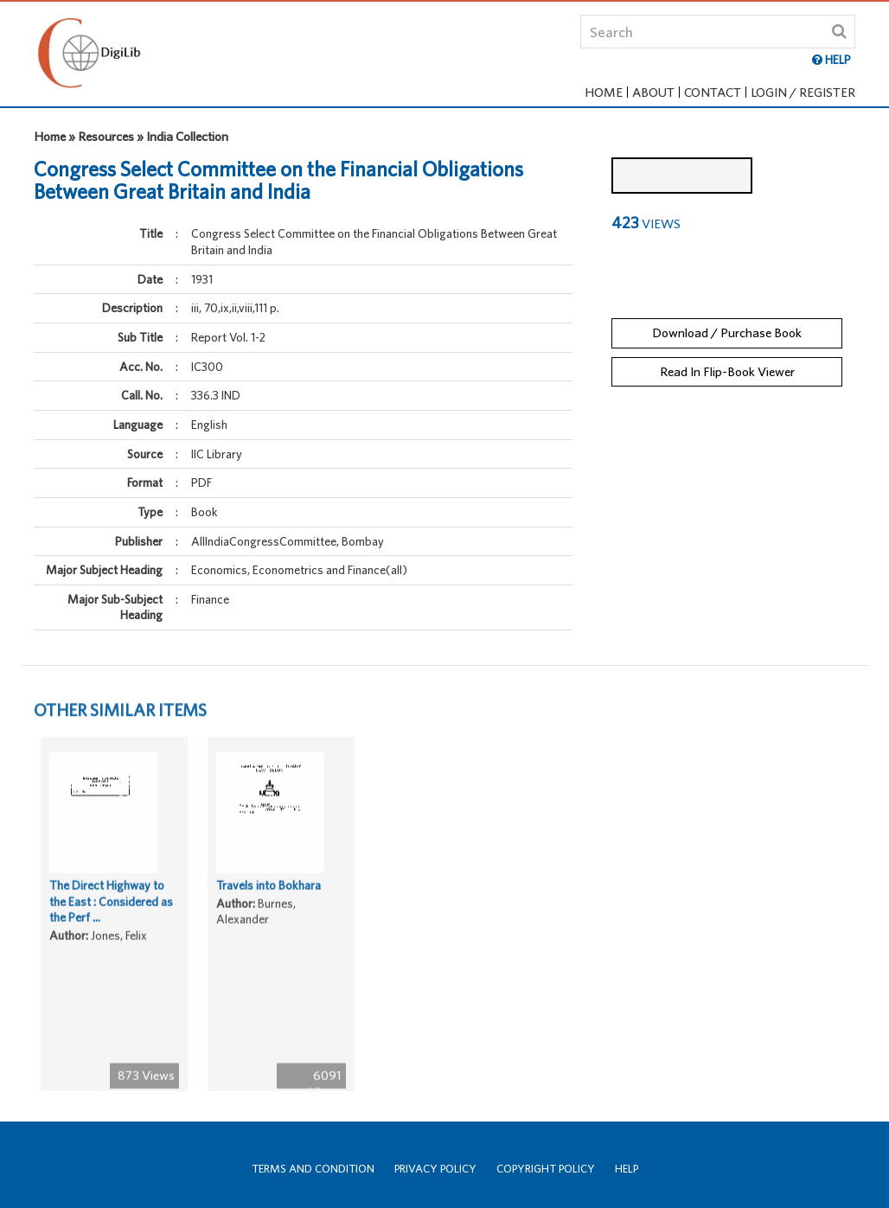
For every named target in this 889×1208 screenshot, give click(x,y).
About (653, 92)
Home (604, 92)
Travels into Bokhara (268, 917)
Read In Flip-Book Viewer (727, 360)
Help (626, 1168)
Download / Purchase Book (727, 322)
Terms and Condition (313, 1168)
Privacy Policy (435, 1168)
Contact (712, 92)
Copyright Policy (545, 1168)
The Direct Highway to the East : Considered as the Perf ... (111, 933)
